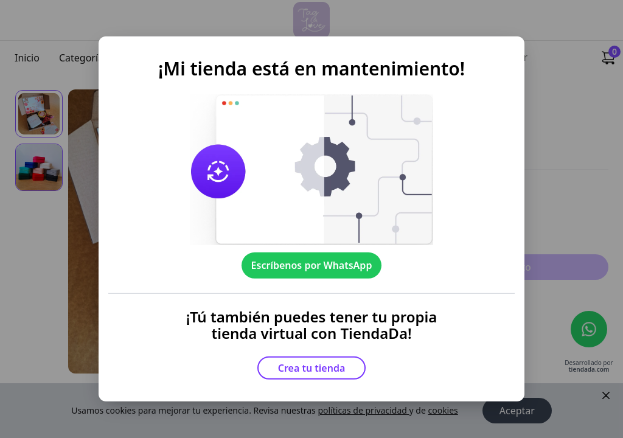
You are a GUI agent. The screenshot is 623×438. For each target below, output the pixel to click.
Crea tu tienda (312, 368)
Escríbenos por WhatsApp (311, 265)
